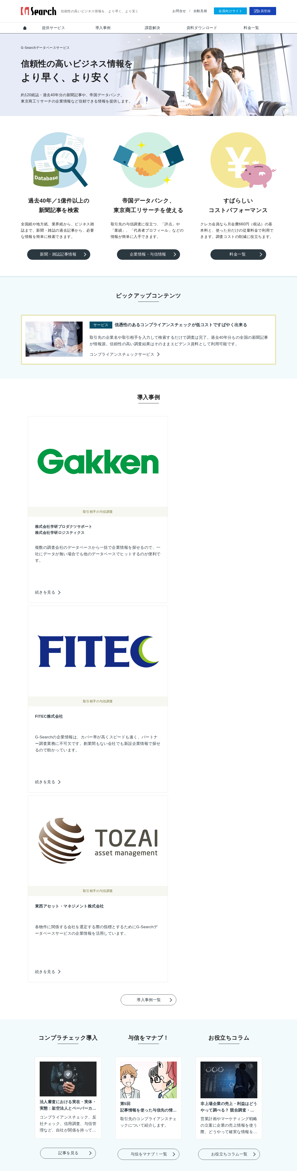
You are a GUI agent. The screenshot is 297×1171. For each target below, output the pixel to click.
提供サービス (53, 28)
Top (25, 27)
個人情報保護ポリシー (138, 1153)
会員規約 (169, 1153)
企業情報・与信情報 (149, 254)
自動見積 (194, 11)
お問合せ (174, 11)
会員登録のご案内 (149, 1104)
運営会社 (189, 1153)
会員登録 (262, 11)
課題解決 (152, 28)
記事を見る (68, 724)
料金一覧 (251, 28)
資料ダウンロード (202, 28)
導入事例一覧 (149, 572)
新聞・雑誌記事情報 (59, 254)
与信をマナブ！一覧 (149, 725)
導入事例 (103, 28)
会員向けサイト (225, 11)
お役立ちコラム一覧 (229, 725)
